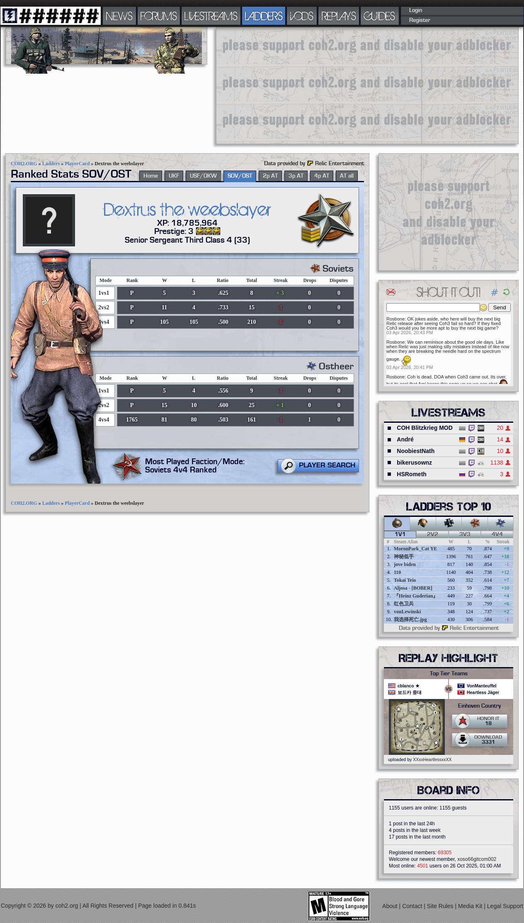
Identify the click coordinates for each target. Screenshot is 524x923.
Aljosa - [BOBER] (413, 588)
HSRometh (412, 474)
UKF (174, 176)
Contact (413, 906)
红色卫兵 (404, 604)
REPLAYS (339, 16)
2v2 (432, 534)
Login (415, 10)
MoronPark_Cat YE (415, 549)
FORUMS (159, 16)
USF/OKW (203, 176)
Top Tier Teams (449, 674)
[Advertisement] (298, 85)
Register (419, 20)
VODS (301, 16)
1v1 (400, 534)
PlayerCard (77, 163)
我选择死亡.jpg (410, 619)
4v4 (497, 534)
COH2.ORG (24, 163)
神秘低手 (404, 556)
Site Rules (441, 906)
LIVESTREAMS (211, 16)
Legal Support (505, 906)
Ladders (51, 163)
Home (150, 176)
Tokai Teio (405, 580)
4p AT (321, 176)
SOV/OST (240, 176)
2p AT (270, 176)
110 (397, 572)
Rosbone (395, 318)
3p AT (296, 176)
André (405, 439)
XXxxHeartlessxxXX (432, 759)
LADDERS (264, 16)
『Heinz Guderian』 (416, 596)
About (390, 906)
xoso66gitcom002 (476, 859)
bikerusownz (414, 462)
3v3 (465, 534)
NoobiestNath (415, 451)
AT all (347, 176)
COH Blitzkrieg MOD (425, 427)
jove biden (405, 564)
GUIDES (379, 16)
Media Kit (471, 906)
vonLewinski (407, 612)
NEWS (119, 16)
